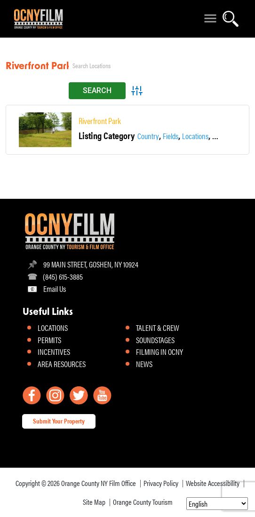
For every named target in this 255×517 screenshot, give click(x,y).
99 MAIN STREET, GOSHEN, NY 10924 (90, 264)
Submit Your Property (59, 420)
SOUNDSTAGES (155, 339)
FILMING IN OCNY (159, 351)
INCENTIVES (54, 351)
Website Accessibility (212, 483)
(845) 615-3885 (63, 276)
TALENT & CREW (157, 327)
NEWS (144, 363)
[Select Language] (217, 503)
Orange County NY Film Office (98, 483)
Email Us (54, 288)
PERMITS (49, 339)
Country (148, 136)
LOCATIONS (53, 327)
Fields (170, 136)
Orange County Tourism (143, 501)
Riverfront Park (100, 121)
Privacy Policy (160, 483)
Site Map (94, 501)
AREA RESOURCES (62, 363)
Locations (195, 136)
